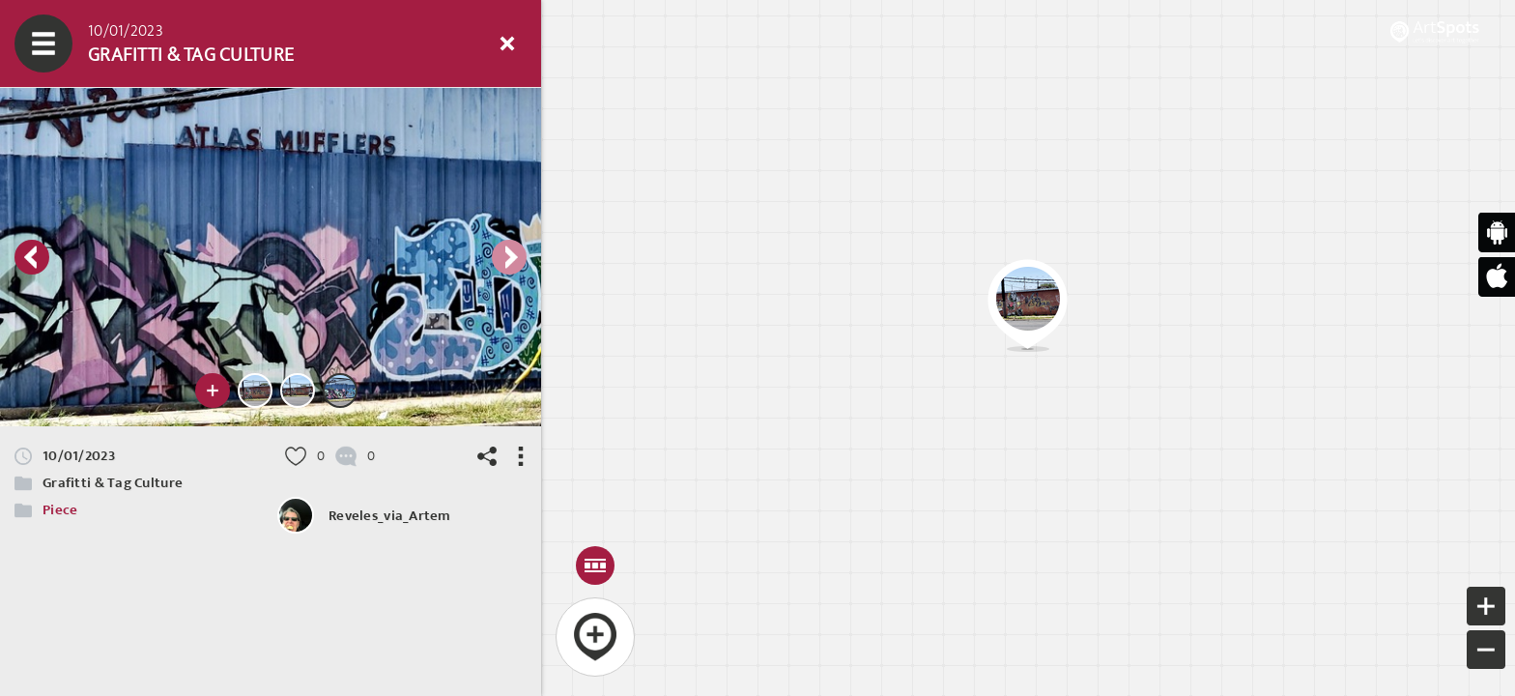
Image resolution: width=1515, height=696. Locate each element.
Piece (60, 510)
